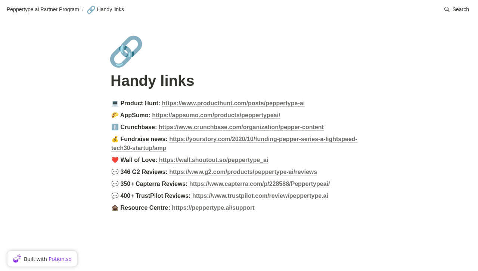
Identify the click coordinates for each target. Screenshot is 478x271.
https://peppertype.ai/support (213, 208)
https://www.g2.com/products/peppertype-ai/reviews (243, 172)
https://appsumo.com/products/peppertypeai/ (216, 115)
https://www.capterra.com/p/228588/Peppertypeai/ (259, 184)
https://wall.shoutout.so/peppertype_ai (213, 160)
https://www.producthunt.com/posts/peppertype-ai (233, 103)
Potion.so (60, 258)
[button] (457, 9)
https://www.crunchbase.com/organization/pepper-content (241, 127)
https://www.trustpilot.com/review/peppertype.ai (260, 196)
